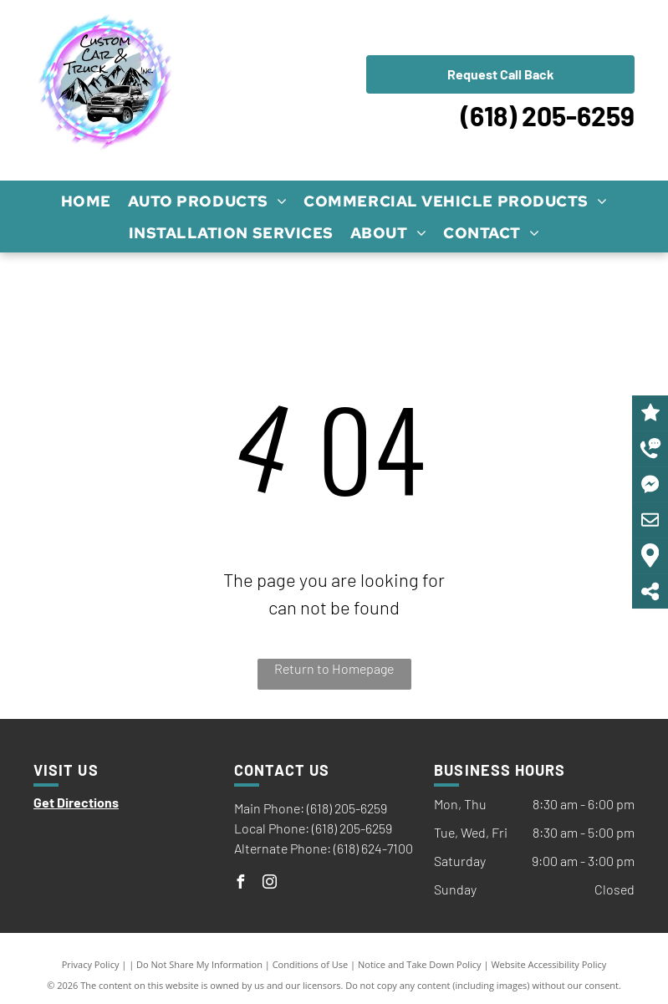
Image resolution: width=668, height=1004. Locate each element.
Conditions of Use (311, 964)
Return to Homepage (334, 668)
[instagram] (270, 884)
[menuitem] (86, 201)
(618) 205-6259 (548, 115)
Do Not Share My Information (199, 964)
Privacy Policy (91, 964)
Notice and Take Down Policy (420, 964)
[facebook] (241, 884)
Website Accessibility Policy (548, 964)
